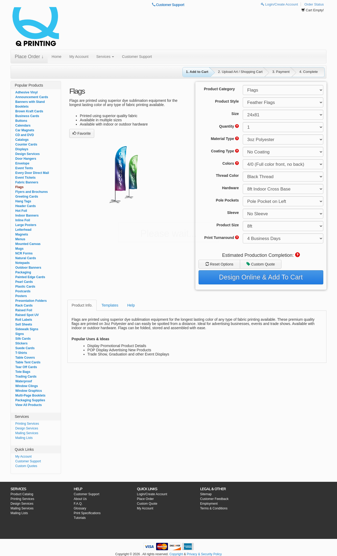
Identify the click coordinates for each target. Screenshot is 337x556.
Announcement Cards (31, 97)
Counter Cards (26, 144)
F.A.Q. (78, 503)
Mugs (19, 249)
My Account (78, 56)
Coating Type (225, 151)
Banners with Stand (30, 102)
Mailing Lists (24, 438)
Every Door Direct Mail (32, 173)
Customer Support (168, 5)
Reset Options (219, 264)
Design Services (27, 154)
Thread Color (227, 175)
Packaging (23, 272)
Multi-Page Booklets (30, 395)
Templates (109, 305)
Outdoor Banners (28, 267)
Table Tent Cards (28, 362)
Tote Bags (22, 372)
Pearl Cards (24, 282)
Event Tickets (25, 177)
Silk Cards (23, 338)
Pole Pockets (227, 200)
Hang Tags (23, 201)
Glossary (80, 508)
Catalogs (22, 140)
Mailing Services (26, 433)
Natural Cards (25, 258)
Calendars (23, 125)
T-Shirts (21, 353)
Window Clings (26, 386)
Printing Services (27, 423)
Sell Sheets (23, 324)
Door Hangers (25, 159)
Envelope (22, 163)
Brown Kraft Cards (29, 111)
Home (56, 56)
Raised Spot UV (27, 315)
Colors (230, 163)
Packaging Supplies (30, 400)
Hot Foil (21, 211)
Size (235, 114)
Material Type (225, 139)
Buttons (21, 121)
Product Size (227, 225)
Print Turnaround (221, 238)
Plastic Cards (25, 286)
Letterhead (23, 230)
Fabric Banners (26, 182)
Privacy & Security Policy (204, 554)
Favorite (82, 133)
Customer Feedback (214, 499)
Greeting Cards (26, 196)
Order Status (314, 4)
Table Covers (25, 357)
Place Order (145, 499)
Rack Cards (24, 305)
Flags (19, 187)
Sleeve (233, 213)
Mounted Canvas (28, 244)
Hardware (230, 188)
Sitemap (206, 494)
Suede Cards (24, 348)
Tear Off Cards (26, 367)
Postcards (23, 291)
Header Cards (25, 206)
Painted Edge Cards (30, 277)
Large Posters (25, 225)
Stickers (21, 343)
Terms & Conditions (213, 508)
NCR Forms (24, 253)
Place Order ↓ (29, 56)
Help (131, 305)
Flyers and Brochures (31, 192)
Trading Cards (26, 376)
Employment (209, 503)
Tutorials (80, 518)
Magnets (21, 234)
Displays (21, 149)
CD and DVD (24, 135)
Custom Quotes (26, 466)
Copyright (176, 554)
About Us (80, 499)
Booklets (22, 106)
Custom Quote (260, 264)
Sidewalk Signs (26, 329)
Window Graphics (28, 391)
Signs (19, 334)
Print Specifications (87, 513)
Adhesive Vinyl (26, 92)
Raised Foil (23, 310)
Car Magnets (24, 130)
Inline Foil (22, 220)
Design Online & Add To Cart (261, 277)
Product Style (227, 101)
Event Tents (24, 168)
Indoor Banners (27, 215)
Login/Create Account (279, 4)
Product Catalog (22, 494)
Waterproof (23, 381)
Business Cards (27, 116)
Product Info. (82, 305)
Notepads (22, 263)
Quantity (229, 126)
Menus (20, 239)
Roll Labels (23, 320)
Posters (21, 296)
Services (105, 56)
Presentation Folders (31, 301)
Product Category (219, 89)
